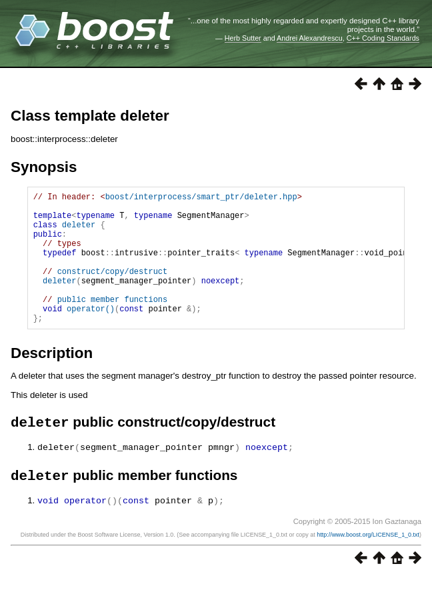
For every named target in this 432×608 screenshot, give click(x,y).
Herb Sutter (243, 38)
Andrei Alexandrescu (310, 38)
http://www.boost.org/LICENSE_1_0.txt (368, 565)
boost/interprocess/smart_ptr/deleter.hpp (201, 198)
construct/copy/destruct (112, 289)
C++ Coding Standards (383, 38)
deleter (78, 232)
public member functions (112, 323)
